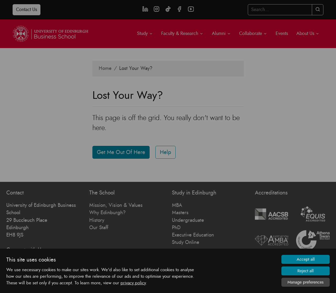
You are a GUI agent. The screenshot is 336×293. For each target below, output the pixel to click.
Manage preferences (305, 282)
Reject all (305, 271)
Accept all (306, 259)
